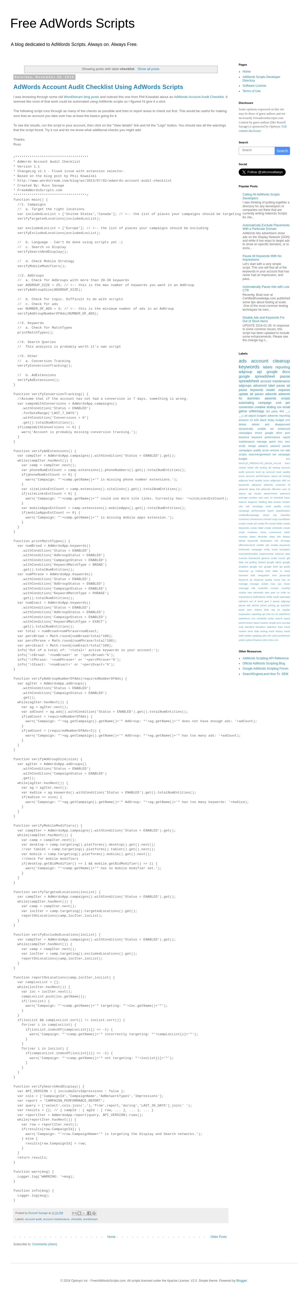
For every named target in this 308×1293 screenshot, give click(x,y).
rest (268, 614)
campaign (265, 403)
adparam (256, 484)
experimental (266, 553)
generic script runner (273, 558)
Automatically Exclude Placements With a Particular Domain (266, 227)
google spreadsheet (257, 376)
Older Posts (218, 1237)
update (243, 394)
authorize (285, 493)
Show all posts (148, 69)
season (264, 622)
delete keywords (248, 540)
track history (276, 631)
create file (262, 523)
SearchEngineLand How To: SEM (265, 674)
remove (274, 450)
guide (287, 566)
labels (268, 367)
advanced (260, 385)
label (271, 385)
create (242, 523)
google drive (273, 432)
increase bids (247, 575)
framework (254, 558)
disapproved (282, 424)
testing (263, 631)
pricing (271, 605)
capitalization (283, 510)
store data (253, 631)
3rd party (272, 411)
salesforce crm (247, 618)
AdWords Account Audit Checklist (199, 97)
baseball (278, 497)
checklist (76, 1219)
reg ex (275, 609)
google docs (278, 372)
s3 (276, 614)
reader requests (278, 390)
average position (248, 497)
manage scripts (259, 583)
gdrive (243, 411)
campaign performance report (256, 510)
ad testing (284, 476)
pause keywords (251, 390)
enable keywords (280, 545)
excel (274, 549)
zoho (264, 640)
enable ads (262, 545)
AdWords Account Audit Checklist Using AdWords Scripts (98, 86)
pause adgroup (281, 601)
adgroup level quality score (254, 480)
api (259, 372)
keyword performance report (271, 437)
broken (277, 502)
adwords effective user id (275, 489)
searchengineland (260, 454)
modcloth (263, 588)
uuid (274, 635)
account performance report (261, 476)
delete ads (260, 424)
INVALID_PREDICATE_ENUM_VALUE (260, 463)
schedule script (265, 618)
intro (274, 575)
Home (111, 1237)
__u (241, 415)
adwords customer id (277, 484)
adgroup (245, 372)
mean (287, 583)
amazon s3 (246, 420)
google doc (256, 566)
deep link (275, 536)
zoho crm (273, 640)
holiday (259, 571)
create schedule (273, 527)
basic (287, 497)
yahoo (242, 640)
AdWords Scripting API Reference (266, 658)
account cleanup (270, 361)
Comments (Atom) (44, 1244)
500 (288, 458)
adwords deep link (249, 489)
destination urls (269, 540)
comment (244, 519)
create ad (251, 523)
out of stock (256, 601)
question (285, 605)
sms (279, 622)
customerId (275, 532)
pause (285, 376)
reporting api (258, 614)
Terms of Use (252, 91)
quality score (261, 450)
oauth (276, 596)
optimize (243, 601)
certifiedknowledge (249, 515)
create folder (275, 523)
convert (267, 519)
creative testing (265, 407)
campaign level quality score (271, 506)
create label (256, 527)
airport (242, 493)
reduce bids (261, 609)
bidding (263, 502)
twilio (241, 635)
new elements (255, 592)
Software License (254, 85)
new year (270, 592)
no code (281, 592)
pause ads (245, 605)
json (287, 432)
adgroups (245, 385)
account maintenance (56, 1219)
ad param (257, 394)
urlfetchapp (256, 411)
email (286, 407)
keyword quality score (267, 579)
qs (278, 605)
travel (287, 631)
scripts (243, 454)
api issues (254, 493)
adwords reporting (279, 415)
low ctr (286, 579)
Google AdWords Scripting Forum (265, 668)
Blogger (241, 1280)
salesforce (284, 614)
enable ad (266, 428)
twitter (248, 635)
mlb (253, 588)
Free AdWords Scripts (72, 23)
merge (252, 445)
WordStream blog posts (81, 97)
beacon (243, 502)
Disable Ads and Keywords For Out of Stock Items (264, 319)
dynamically (246, 428)
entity (267, 549)
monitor (275, 588)
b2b (256, 420)
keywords (249, 366)
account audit (33, 1219)
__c (288, 411)
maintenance (247, 441)
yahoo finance (254, 640)
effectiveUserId (247, 545)
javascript (285, 575)
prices (263, 605)
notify (269, 596)
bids (270, 502)
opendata (285, 596)
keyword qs (245, 579)
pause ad (283, 385)
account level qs (255, 472)
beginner (252, 502)
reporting (282, 367)
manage (243, 583)
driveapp (285, 540)
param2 (275, 445)
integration (264, 575)
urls (269, 635)
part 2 (268, 601)
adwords (271, 394)
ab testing (274, 467)
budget (280, 420)
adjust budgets (257, 415)
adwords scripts (277, 398)
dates (253, 536)
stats (280, 626)
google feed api (273, 566)
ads (243, 361)
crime (263, 532)
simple (272, 622)
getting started (257, 562)
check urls (270, 515)
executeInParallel (248, 553)
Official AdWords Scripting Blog (264, 663)
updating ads (259, 635)
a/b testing (261, 467)
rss (273, 614)
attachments (270, 493)
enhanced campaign (250, 549)
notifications (259, 596)
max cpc (276, 583)
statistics (271, 626)
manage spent (266, 441)
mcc (280, 441)
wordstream (90, 1219)
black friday (267, 420)
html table (272, 571)
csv (279, 407)
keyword (244, 437)
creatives (252, 532)
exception (285, 549)
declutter (262, 536)
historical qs (246, 571)
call (247, 506)
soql (241, 626)
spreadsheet (249, 381)
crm (287, 420)
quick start (245, 609)
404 (281, 411)
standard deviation (255, 626)
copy (274, 519)
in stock (285, 571)
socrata (286, 622)
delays (286, 536)
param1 (263, 445)
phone (255, 605)
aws (261, 497)
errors (258, 432)
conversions (256, 519)
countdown (284, 519)
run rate (285, 450)
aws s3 (268, 497)
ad (245, 415)
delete (242, 424)
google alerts (274, 562)
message (244, 588)
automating (246, 403)
